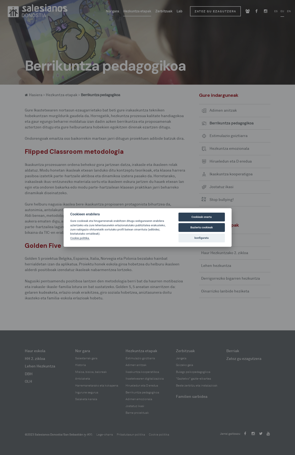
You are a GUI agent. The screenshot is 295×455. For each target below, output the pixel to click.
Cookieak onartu (201, 216)
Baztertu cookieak (201, 227)
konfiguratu (201, 237)
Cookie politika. (80, 238)
